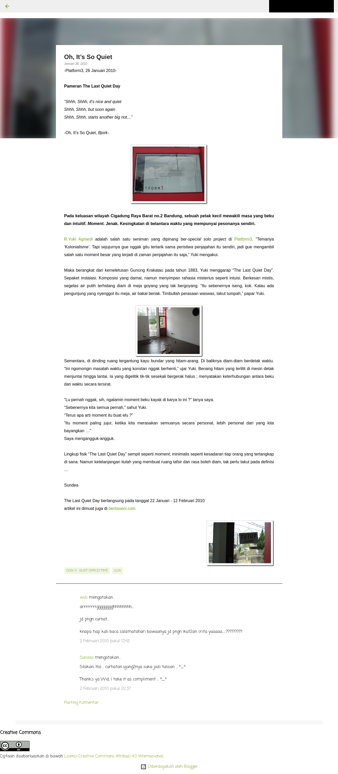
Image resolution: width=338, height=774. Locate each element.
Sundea (87, 658)
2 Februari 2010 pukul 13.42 (105, 641)
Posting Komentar (81, 703)
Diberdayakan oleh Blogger (169, 767)
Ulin (117, 570)
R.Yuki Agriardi (78, 239)
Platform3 (243, 239)
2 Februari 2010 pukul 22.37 (105, 689)
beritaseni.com (122, 508)
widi (84, 598)
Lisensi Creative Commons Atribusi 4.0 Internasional (113, 756)
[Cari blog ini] (306, 6)
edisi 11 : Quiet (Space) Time (87, 570)
